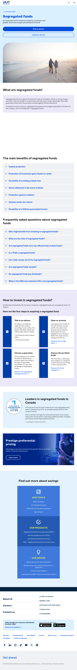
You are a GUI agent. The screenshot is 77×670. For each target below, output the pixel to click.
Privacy (41, 635)
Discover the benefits (13, 627)
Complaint (6, 638)
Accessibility (31, 635)
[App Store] (45, 625)
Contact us (9, 612)
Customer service (38, 35)
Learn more (13, 457)
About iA (7, 599)
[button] (69, 2)
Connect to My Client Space (49, 605)
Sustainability (44, 614)
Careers (7, 605)
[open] (74, 2)
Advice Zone (44, 609)
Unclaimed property (67, 635)
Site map (6, 635)
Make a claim (44, 601)
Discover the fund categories (57, 369)
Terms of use (52, 635)
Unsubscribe (17, 635)
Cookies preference (20, 638)
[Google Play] (59, 625)
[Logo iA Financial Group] (6, 4)
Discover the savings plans (58, 342)
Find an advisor (38, 29)
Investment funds (9, 11)
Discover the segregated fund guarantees (23, 373)
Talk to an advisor (46, 596)
